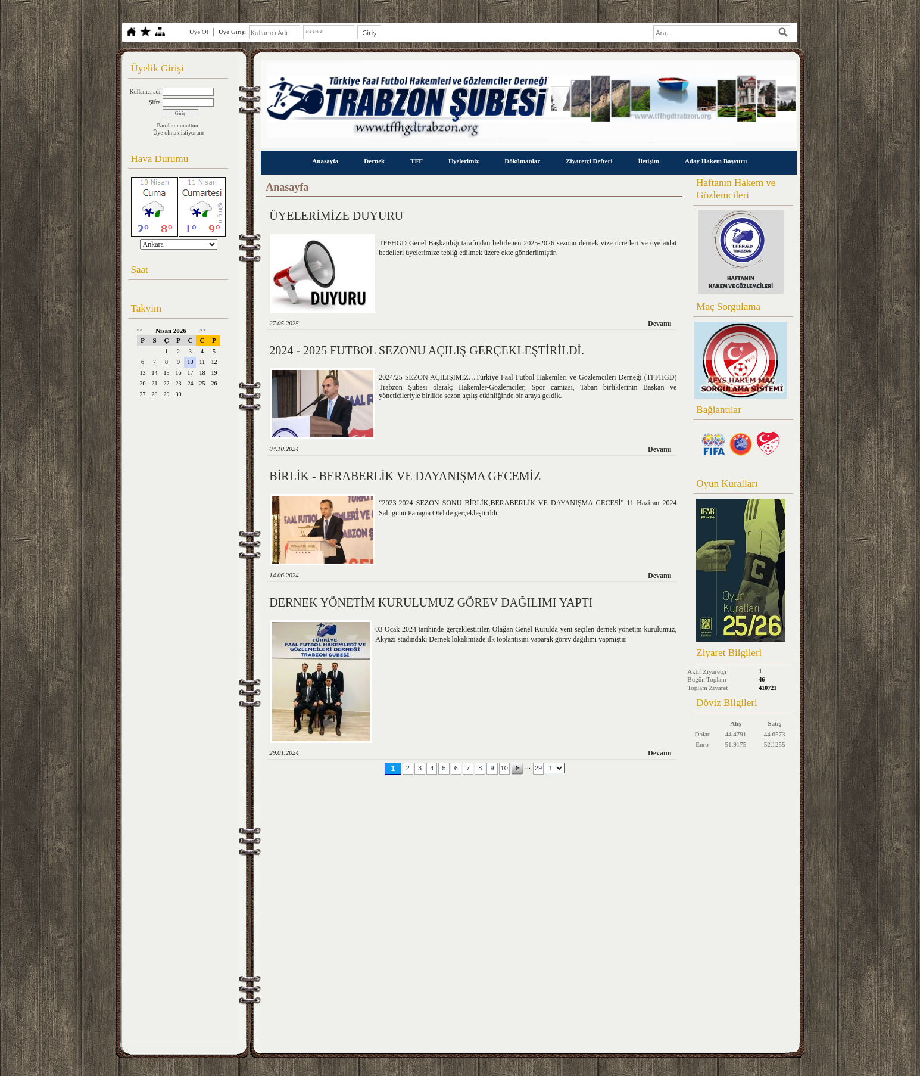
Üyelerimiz (463, 160)
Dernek (374, 160)
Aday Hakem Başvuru (716, 160)
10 (504, 768)
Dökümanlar (522, 160)
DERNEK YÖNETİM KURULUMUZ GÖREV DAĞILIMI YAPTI (430, 602)
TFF (416, 160)
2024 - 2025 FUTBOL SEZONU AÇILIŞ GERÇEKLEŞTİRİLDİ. (426, 350)
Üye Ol (198, 31)
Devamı (659, 323)
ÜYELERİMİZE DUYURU (336, 215)
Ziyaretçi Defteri (589, 160)
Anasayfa (325, 160)
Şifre (154, 102)
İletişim (648, 160)
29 (538, 768)
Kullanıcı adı (145, 91)
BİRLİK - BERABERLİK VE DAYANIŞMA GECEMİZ (405, 476)
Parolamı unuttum (178, 125)
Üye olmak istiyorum (178, 132)
